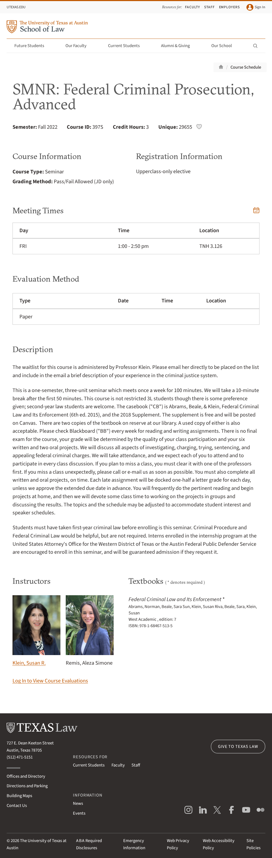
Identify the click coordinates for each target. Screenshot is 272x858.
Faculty (192, 7)
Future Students (32, 46)
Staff (209, 7)
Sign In (255, 7)
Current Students (127, 46)
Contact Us (17, 805)
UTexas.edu (16, 7)
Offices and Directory (26, 776)
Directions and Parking (27, 786)
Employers (229, 7)
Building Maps (19, 796)
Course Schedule (245, 67)
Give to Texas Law (238, 746)
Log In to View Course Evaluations (50, 681)
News (78, 803)
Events (79, 813)
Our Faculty (79, 46)
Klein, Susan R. (36, 631)
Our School (224, 46)
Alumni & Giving (178, 46)
